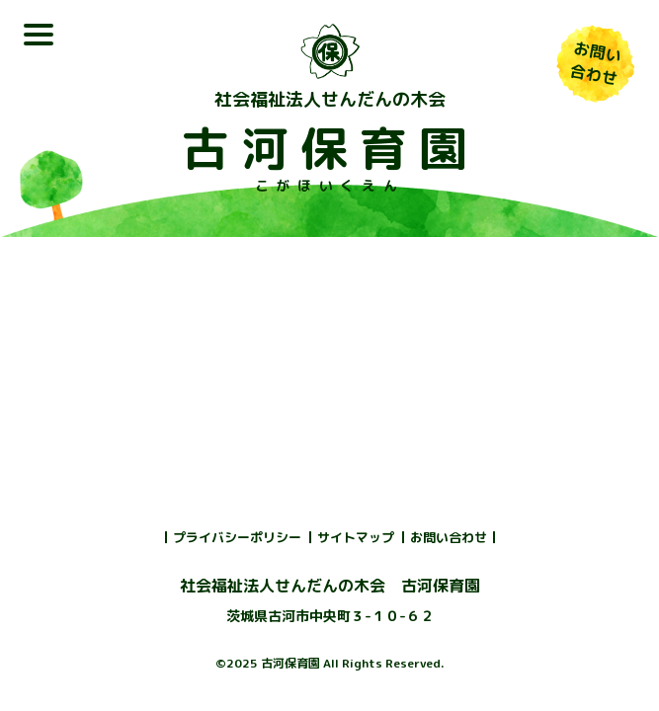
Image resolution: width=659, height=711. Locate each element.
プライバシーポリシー (237, 537)
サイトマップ (355, 537)
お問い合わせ (448, 537)
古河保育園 (330, 148)
